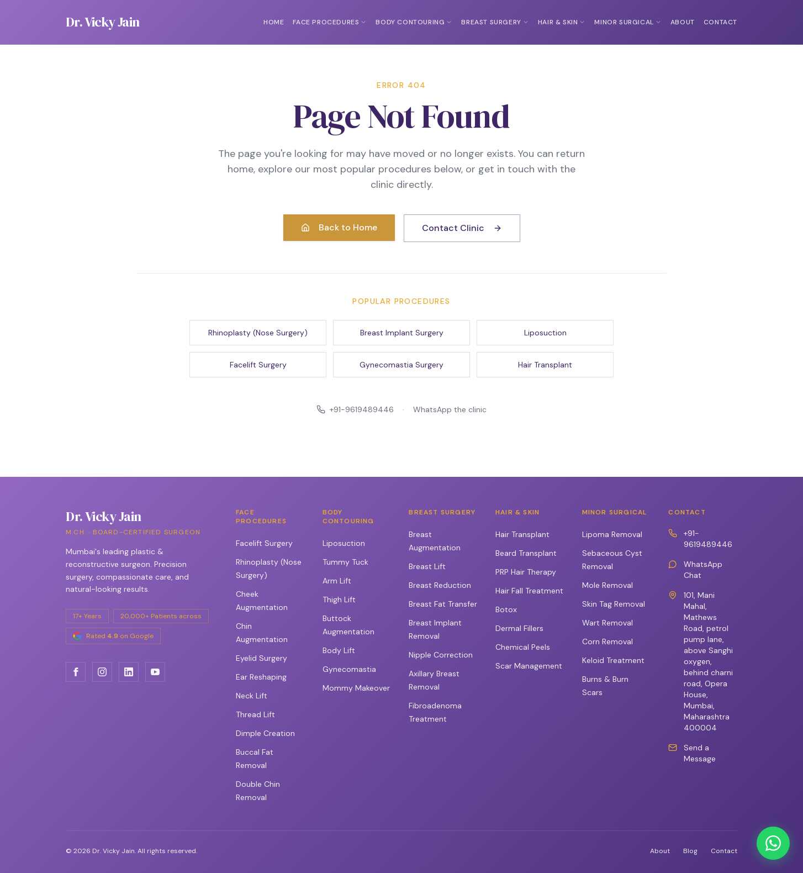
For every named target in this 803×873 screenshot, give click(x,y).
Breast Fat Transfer (443, 604)
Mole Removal (607, 585)
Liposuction (545, 333)
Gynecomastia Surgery (401, 365)
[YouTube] (155, 672)
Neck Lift (251, 696)
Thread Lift (255, 714)
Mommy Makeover (356, 688)
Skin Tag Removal (613, 604)
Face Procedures (330, 22)
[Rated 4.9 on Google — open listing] (113, 636)
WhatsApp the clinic (450, 409)
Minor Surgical (627, 22)
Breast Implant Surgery (401, 333)
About (682, 22)
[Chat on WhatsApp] (773, 843)
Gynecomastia (349, 669)
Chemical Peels (522, 647)
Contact (720, 22)
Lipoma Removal (612, 534)
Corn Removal (607, 641)
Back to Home (339, 227)
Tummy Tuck (345, 562)
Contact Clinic (462, 228)
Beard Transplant (526, 553)
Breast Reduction (440, 585)
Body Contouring (414, 22)
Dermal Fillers (519, 628)
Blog (690, 850)
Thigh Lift (339, 599)
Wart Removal (607, 623)
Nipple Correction (441, 655)
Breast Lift (427, 566)
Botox (506, 609)
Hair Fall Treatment (529, 591)
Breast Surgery (495, 22)
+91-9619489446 (355, 409)
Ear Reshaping (261, 677)
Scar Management (528, 666)
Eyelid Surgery (261, 658)
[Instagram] (102, 672)
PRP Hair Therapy (525, 572)
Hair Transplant (545, 365)
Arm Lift (337, 581)
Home (273, 22)
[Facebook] (76, 672)
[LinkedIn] (129, 672)
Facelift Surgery (258, 365)
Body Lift (339, 650)
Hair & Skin (562, 22)
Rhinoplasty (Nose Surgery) (258, 333)
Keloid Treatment (613, 660)
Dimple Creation (265, 733)
